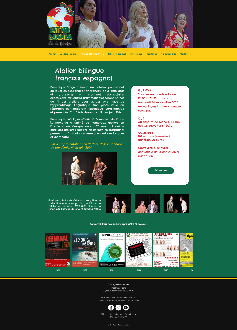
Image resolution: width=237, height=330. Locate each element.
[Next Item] (187, 250)
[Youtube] (126, 307)
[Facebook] (111, 307)
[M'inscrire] (161, 170)
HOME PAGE (111, 325)
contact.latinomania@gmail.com (121, 314)
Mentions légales (123, 325)
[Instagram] (118, 307)
